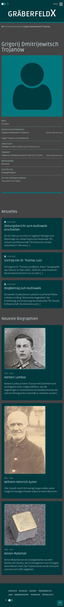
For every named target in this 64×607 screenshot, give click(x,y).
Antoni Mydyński (15, 553)
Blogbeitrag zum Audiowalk (22, 288)
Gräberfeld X (32, 13)
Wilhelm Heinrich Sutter (20, 482)
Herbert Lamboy (15, 377)
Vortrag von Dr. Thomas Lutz (23, 260)
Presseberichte (45, 591)
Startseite (12, 591)
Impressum (35, 595)
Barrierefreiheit (22, 595)
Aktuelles (23, 591)
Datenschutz (47, 595)
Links (10, 595)
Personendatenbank (13, 27)
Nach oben (60, 603)
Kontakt (33, 591)
